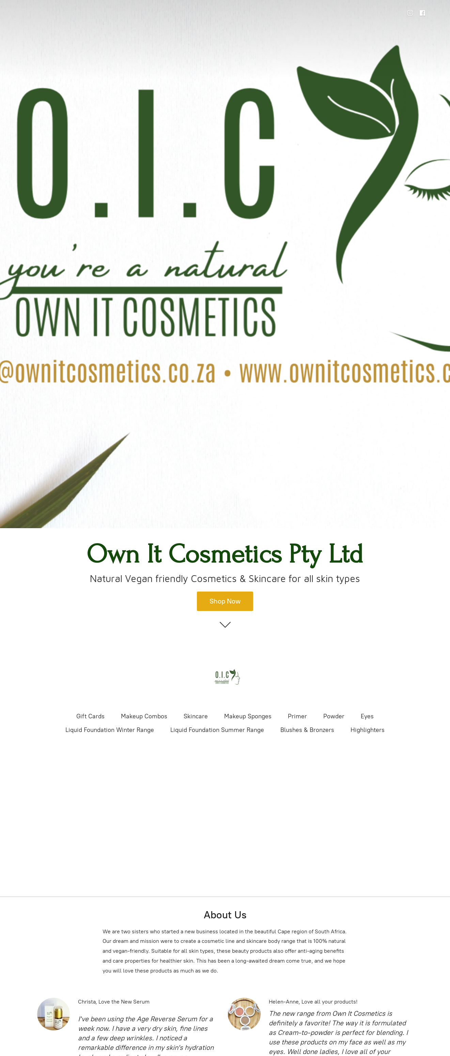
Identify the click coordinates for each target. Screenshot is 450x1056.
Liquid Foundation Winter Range (109, 730)
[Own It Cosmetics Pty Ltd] (225, 677)
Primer (297, 716)
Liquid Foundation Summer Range (217, 730)
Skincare (196, 716)
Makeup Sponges (247, 716)
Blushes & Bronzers (307, 730)
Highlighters (368, 730)
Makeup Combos (144, 716)
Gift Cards (90, 716)
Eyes (367, 716)
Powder (333, 716)
